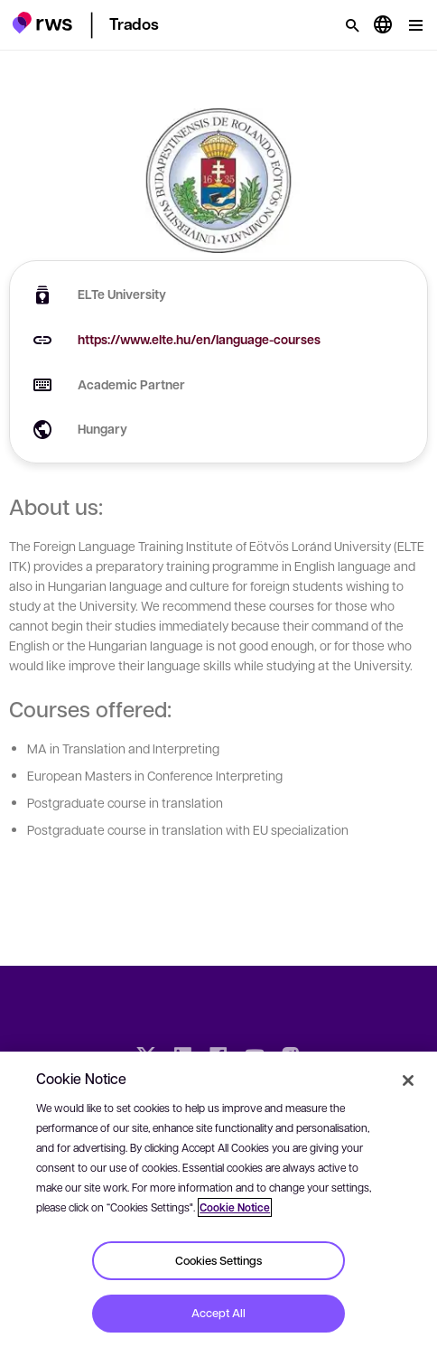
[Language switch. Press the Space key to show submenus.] (383, 25)
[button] (42, 22)
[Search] (352, 25)
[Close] (408, 1080)
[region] (218, 1199)
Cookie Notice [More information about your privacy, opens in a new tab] (235, 1207)
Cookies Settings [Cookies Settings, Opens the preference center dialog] (218, 1260)
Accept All (218, 1313)
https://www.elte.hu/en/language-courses (199, 339)
